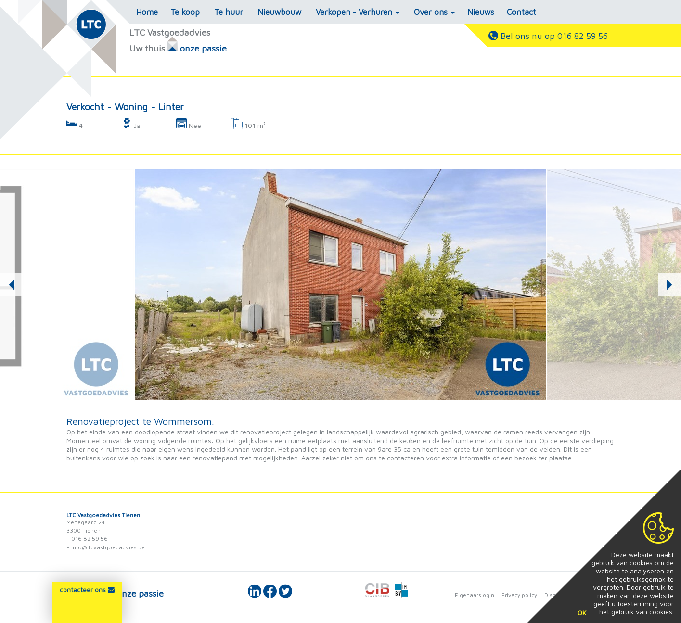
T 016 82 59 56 (87, 538)
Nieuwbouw (279, 12)
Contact (521, 12)
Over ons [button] (434, 12)
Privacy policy (519, 595)
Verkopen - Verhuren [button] (357, 12)
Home (147, 12)
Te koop (185, 12)
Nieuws (480, 12)
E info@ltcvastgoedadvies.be (105, 547)
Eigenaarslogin (474, 595)
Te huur (228, 12)
